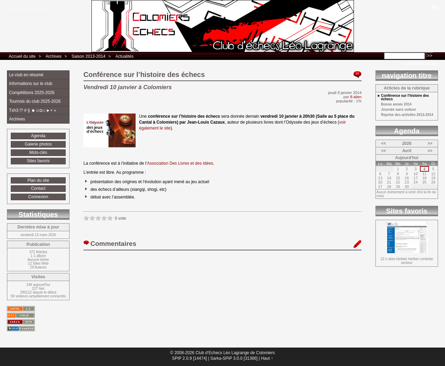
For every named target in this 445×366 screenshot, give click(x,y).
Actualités (124, 56)
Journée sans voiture (398, 109)
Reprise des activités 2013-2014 (407, 115)
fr (434, 7)
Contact (38, 188)
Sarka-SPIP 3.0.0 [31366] (234, 358)
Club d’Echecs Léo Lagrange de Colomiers (27, 9)
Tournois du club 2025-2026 (34, 101)
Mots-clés (38, 152)
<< (383, 143)
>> (430, 143)
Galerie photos (38, 144)
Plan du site (38, 180)
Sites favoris (38, 160)
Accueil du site (22, 56)
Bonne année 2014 (396, 104)
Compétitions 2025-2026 (32, 92)
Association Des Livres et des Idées (180, 163)
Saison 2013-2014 (88, 56)
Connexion (38, 196)
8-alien (356, 97)
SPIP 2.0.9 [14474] (189, 358)
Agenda (38, 135)
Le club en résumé (26, 74)
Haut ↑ (267, 358)
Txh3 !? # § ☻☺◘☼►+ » (32, 110)
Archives (54, 56)
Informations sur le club (30, 83)
